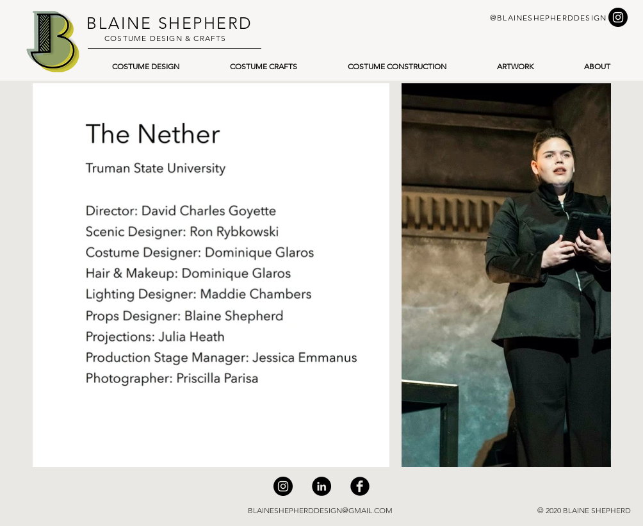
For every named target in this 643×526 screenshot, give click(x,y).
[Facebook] (360, 486)
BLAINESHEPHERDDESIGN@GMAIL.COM (320, 510)
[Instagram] (283, 486)
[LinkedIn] (321, 486)
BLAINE (119, 23)
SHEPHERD (202, 23)
